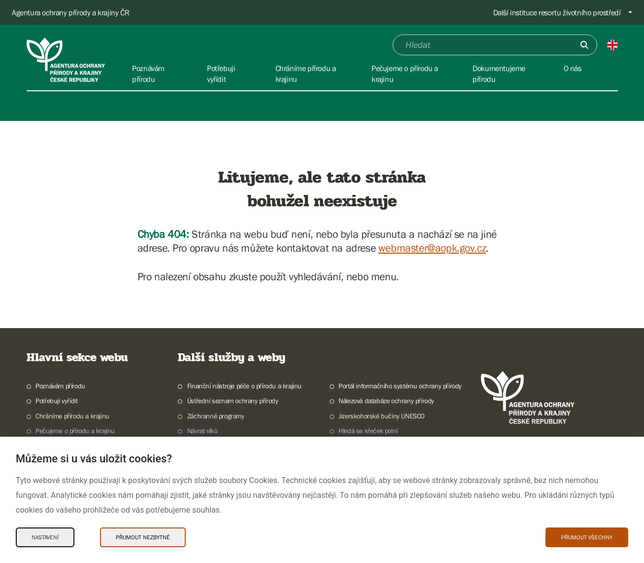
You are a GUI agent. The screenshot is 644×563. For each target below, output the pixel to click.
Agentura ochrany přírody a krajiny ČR (70, 12)
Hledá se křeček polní (368, 431)
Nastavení (45, 537)
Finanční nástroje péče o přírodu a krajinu (244, 386)
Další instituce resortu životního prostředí (557, 12)
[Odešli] (584, 45)
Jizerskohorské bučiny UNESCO (382, 416)
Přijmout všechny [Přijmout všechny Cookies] (586, 537)
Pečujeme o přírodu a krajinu (75, 431)
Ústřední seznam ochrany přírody (232, 401)
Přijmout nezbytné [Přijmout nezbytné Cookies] (143, 537)
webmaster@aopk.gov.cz (432, 248)
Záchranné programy (215, 416)
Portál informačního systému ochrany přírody (400, 386)
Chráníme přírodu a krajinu (72, 416)
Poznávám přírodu (60, 386)
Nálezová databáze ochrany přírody (386, 401)
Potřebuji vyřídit (56, 401)
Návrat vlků (202, 431)
